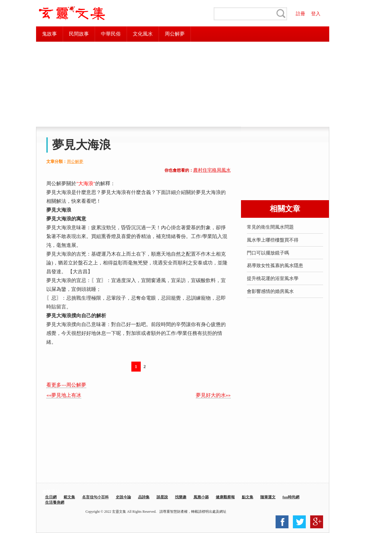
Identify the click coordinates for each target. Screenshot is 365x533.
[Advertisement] (182, 84)
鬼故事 (49, 34)
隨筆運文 (268, 497)
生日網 (51, 497)
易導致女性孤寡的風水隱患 (275, 265)
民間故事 (79, 34)
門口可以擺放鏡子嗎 (268, 252)
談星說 (162, 497)
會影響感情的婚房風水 (270, 291)
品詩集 (144, 497)
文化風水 (143, 34)
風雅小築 (201, 497)
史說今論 (123, 497)
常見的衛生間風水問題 (270, 227)
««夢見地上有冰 (63, 395)
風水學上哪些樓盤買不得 (272, 239)
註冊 (300, 13)
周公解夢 (175, 34)
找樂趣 (180, 497)
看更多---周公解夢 (66, 385)
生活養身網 (54, 502)
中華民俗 (111, 34)
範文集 (69, 497)
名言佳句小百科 (95, 497)
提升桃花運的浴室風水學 (272, 278)
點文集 (247, 497)
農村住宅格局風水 (212, 170)
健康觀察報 (225, 497)
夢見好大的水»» (213, 395)
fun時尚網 (291, 497)
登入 (315, 13)
